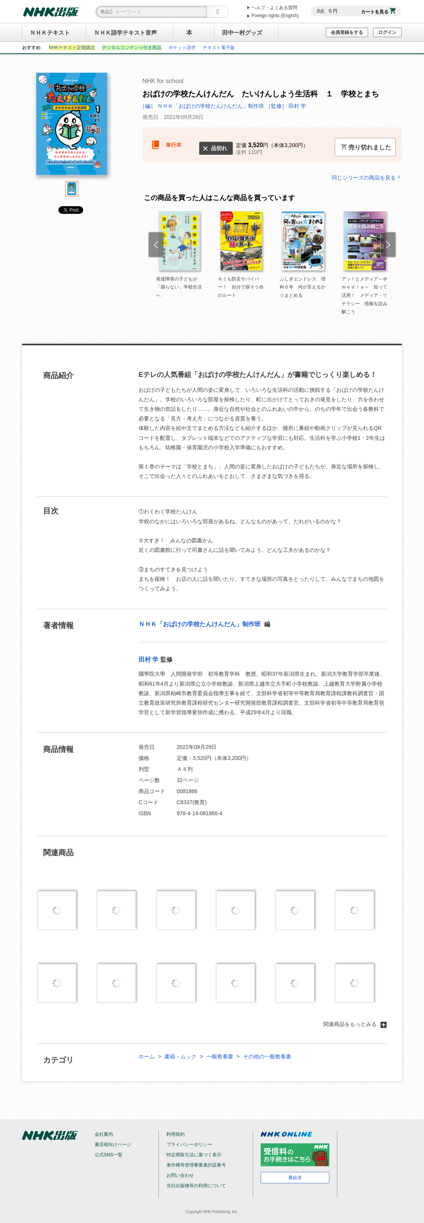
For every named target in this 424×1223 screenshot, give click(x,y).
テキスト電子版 (219, 47)
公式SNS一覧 (109, 1154)
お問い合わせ (180, 1175)
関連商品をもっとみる (355, 1024)
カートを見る (378, 11)
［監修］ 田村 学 (286, 106)
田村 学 (148, 659)
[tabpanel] (71, 126)
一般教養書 (219, 1056)
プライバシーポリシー (189, 1144)
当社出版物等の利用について (196, 1185)
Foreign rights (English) (275, 15)
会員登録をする (347, 32)
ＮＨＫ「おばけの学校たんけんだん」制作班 (200, 624)
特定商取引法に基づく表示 (193, 1154)
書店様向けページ (113, 1144)
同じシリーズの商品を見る (367, 177)
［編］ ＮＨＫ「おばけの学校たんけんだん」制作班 (203, 106)
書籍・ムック (180, 1056)
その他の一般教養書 (267, 1056)
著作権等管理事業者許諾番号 (196, 1165)
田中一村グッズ (242, 32)
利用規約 (175, 1134)
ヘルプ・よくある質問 (274, 7)
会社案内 (104, 1134)
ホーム (147, 1056)
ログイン (387, 32)
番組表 (295, 1177)
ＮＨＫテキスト (50, 32)
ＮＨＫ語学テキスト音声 (125, 32)
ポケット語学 (182, 47)
